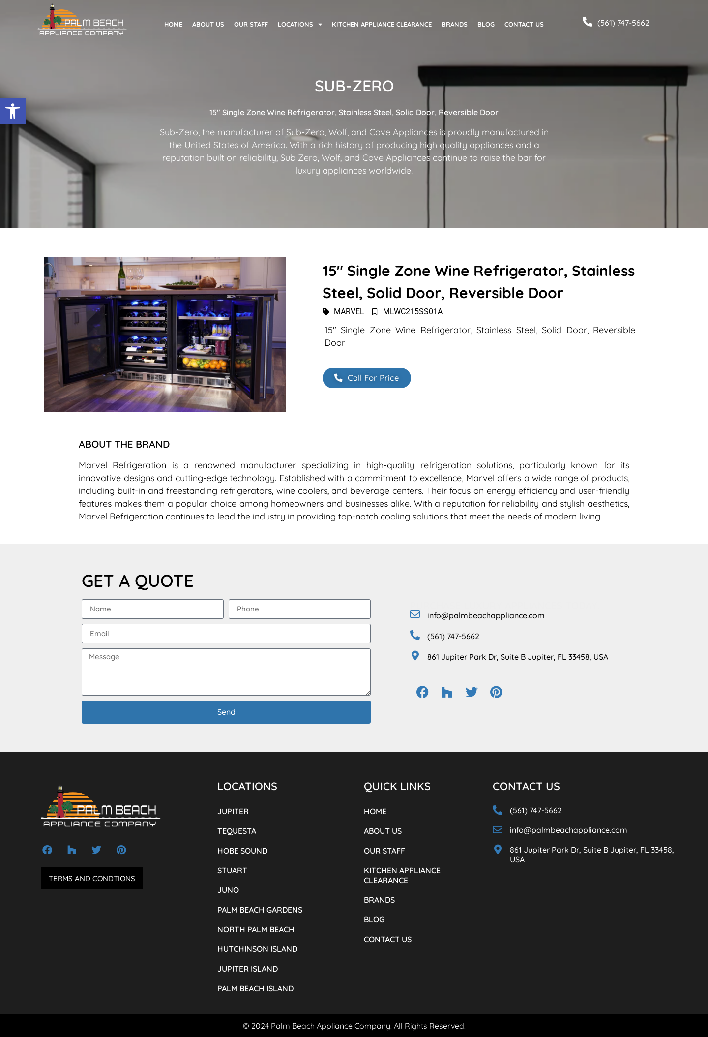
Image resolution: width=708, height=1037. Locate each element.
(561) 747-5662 (623, 23)
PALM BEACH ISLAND (255, 988)
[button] (13, 111)
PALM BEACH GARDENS (259, 910)
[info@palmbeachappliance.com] (415, 614)
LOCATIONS (300, 24)
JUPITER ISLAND (247, 969)
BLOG (486, 24)
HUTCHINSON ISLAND (257, 949)
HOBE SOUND (242, 850)
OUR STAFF (251, 24)
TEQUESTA (236, 831)
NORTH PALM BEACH (256, 929)
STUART (232, 870)
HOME (173, 24)
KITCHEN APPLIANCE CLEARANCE (382, 24)
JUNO (228, 890)
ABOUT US (208, 24)
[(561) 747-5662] (587, 22)
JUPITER (233, 811)
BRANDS (455, 24)
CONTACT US (524, 24)
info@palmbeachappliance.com (486, 615)
